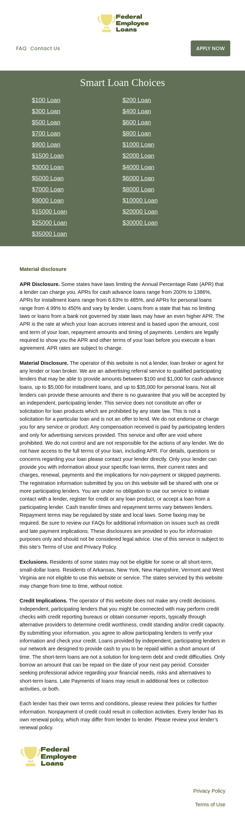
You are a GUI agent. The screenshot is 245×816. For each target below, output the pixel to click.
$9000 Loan (48, 200)
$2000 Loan (138, 155)
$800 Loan (136, 133)
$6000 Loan (138, 178)
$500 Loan (46, 122)
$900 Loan (46, 144)
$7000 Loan (48, 189)
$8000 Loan (138, 189)
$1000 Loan (138, 144)
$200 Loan (136, 100)
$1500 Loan (48, 155)
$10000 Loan (140, 200)
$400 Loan (136, 111)
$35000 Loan (49, 233)
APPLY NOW (210, 48)
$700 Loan (46, 133)
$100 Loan (46, 100)
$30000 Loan (140, 222)
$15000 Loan (49, 211)
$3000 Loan (48, 167)
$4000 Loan (138, 167)
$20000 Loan (140, 211)
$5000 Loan (48, 178)
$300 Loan (46, 111)
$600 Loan (136, 122)
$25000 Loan (49, 222)
